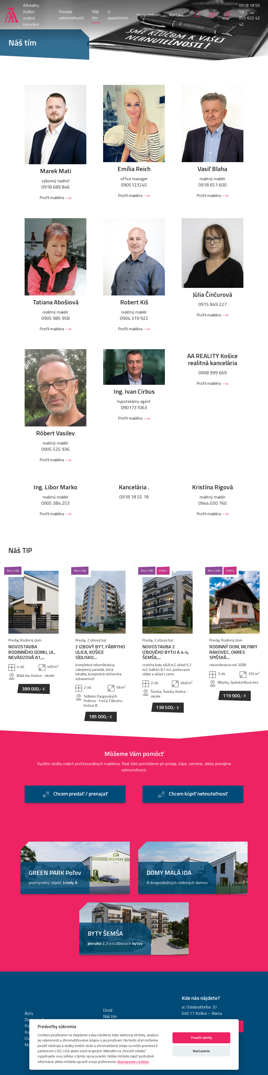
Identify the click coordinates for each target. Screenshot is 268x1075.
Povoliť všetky (201, 1037)
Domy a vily (35, 949)
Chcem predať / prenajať (75, 723)
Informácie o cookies (139, 1014)
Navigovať (212, 955)
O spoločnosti (118, 14)
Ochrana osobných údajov (95, 1014)
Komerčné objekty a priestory (51, 961)
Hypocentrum (149, 15)
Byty (29, 942)
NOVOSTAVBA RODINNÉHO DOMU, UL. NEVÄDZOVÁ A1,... (31, 575)
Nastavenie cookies (177, 1014)
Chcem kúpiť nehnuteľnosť (193, 723)
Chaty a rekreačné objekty (47, 967)
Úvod (107, 939)
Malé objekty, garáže (43, 974)
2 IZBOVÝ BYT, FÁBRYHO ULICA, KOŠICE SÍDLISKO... (100, 575)
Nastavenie (201, 1051)
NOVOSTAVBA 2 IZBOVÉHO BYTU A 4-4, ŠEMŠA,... (165, 575)
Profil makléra (55, 197)
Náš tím (95, 14)
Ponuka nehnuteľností (71, 14)
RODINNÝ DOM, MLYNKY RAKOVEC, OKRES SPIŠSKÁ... (233, 575)
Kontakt (176, 15)
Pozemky (33, 955)
